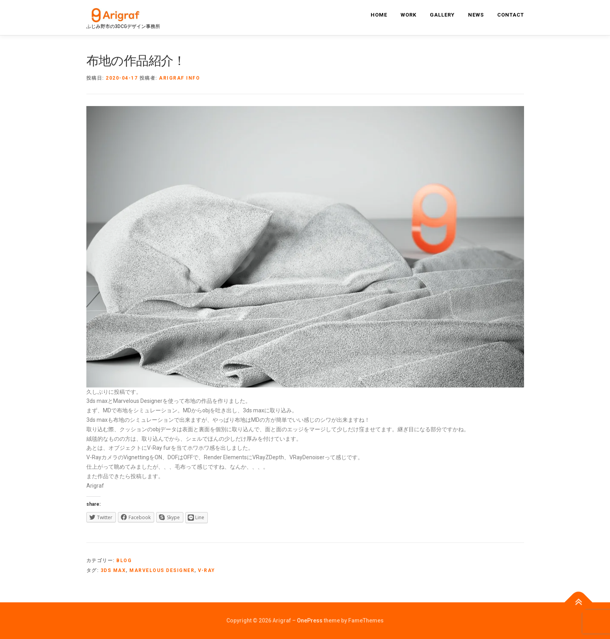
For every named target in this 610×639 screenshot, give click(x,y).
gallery (442, 15)
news (476, 15)
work (408, 15)
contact (510, 15)
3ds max (113, 570)
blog (124, 560)
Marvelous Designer (161, 570)
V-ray (206, 570)
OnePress (310, 620)
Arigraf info (179, 78)
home (379, 15)
